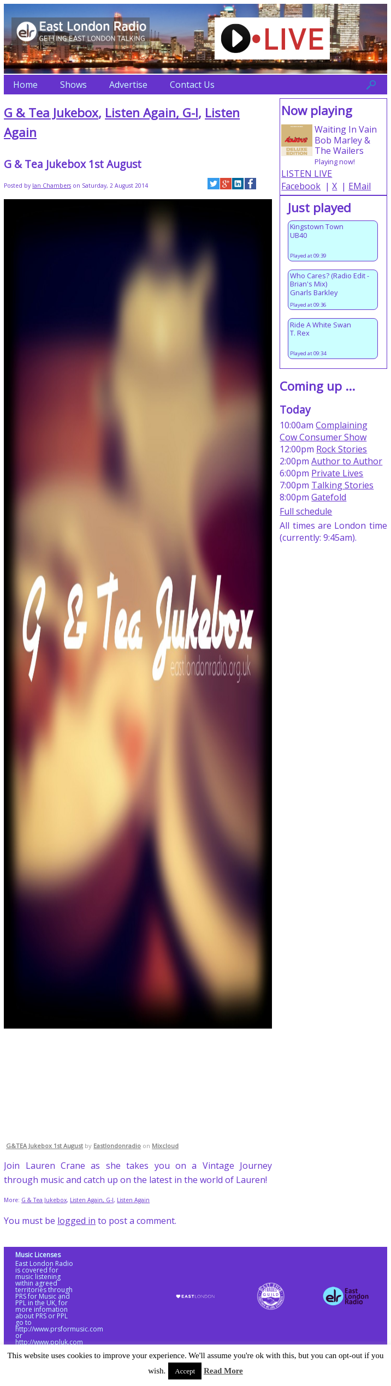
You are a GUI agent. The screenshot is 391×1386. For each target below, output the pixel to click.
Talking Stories (342, 485)
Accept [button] (185, 1371)
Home (25, 85)
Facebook (301, 186)
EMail (359, 186)
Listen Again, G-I (151, 112)
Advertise (128, 85)
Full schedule (306, 511)
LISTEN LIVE (306, 174)
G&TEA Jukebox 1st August (44, 1146)
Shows (73, 85)
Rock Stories (341, 449)
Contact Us (192, 85)
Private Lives (337, 473)
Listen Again (133, 1200)
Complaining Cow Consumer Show (324, 431)
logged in (76, 1221)
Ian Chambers (51, 185)
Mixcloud (165, 1146)
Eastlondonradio (117, 1146)
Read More (223, 1370)
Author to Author (346, 461)
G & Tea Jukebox (51, 112)
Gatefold (328, 497)
